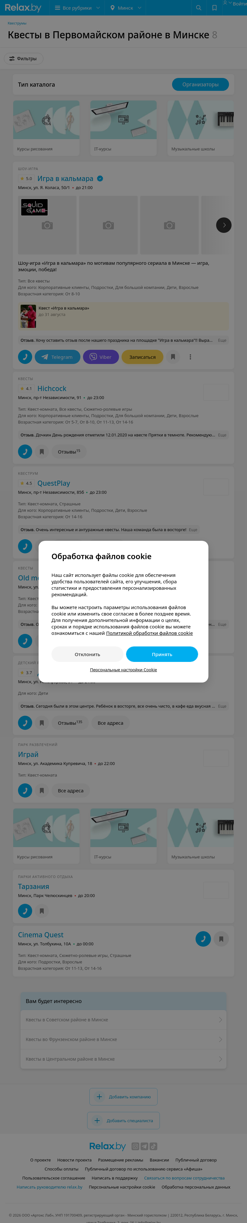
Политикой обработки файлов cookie (149, 633)
